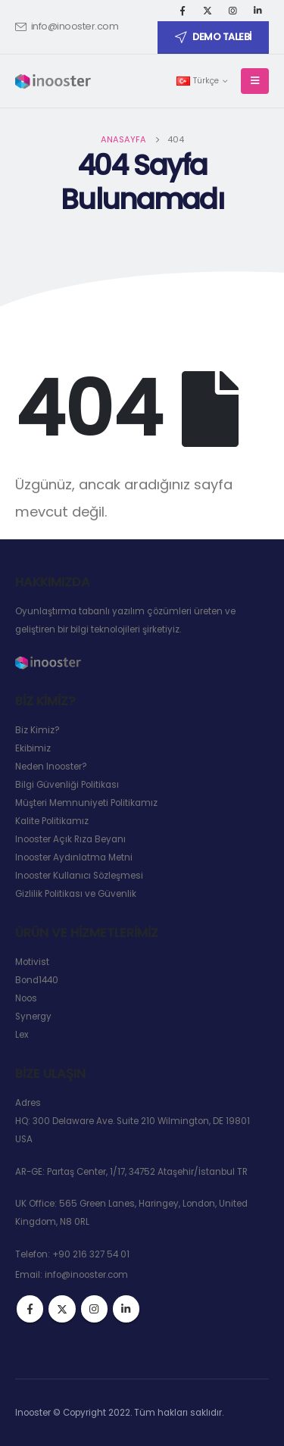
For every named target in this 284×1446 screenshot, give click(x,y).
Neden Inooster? (51, 766)
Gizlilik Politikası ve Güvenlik (75, 894)
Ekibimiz (33, 748)
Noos (26, 998)
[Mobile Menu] (255, 81)
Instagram (94, 1308)
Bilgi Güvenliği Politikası (67, 785)
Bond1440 (36, 980)
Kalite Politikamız (52, 821)
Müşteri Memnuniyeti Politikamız (86, 803)
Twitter (61, 1308)
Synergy (33, 1016)
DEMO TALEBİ (213, 37)
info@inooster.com (66, 26)
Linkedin (126, 1308)
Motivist (32, 962)
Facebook (30, 1308)
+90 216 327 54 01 (91, 1254)
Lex (22, 1035)
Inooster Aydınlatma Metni (74, 857)
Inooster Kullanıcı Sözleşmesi (79, 876)
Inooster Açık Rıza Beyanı (70, 839)
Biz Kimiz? (37, 730)
